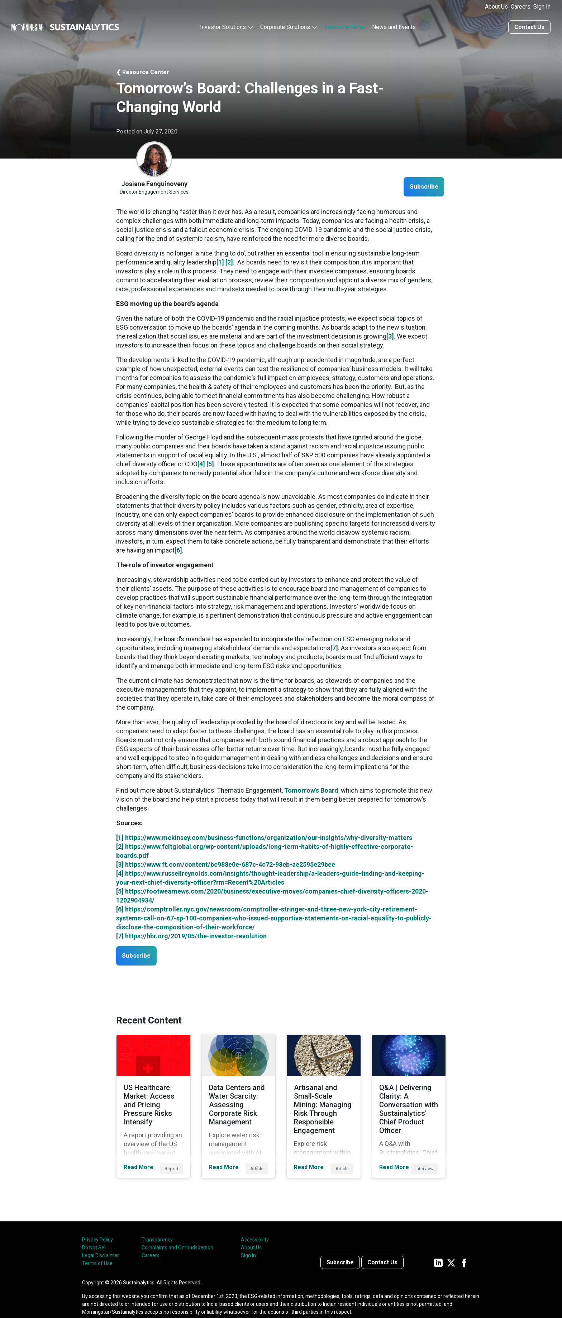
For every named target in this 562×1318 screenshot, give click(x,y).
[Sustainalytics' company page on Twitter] (451, 1250)
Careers (520, 6)
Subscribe (421, 186)
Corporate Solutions (285, 26)
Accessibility (255, 1227)
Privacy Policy (97, 1227)
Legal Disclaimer (100, 1243)
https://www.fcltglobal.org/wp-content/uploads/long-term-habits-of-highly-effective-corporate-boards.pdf (264, 850)
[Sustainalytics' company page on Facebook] (464, 1250)
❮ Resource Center (142, 71)
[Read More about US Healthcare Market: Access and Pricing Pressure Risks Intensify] (153, 1100)
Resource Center (345, 26)
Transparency (157, 1227)
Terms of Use (97, 1251)
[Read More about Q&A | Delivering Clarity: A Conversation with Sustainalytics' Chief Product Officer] (409, 1100)
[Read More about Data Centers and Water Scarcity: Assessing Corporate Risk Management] (239, 1100)
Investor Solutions (223, 26)
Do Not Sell (94, 1235)
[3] (390, 335)
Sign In (542, 6)
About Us (496, 6)
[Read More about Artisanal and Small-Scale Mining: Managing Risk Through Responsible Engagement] (324, 1100)
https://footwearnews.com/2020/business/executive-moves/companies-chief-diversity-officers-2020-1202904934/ (272, 894)
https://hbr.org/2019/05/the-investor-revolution (196, 935)
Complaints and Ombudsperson (177, 1235)
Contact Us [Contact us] (529, 26)
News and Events (394, 26)
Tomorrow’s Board (311, 789)
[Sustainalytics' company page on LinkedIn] (438, 1250)
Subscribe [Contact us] (340, 1250)
